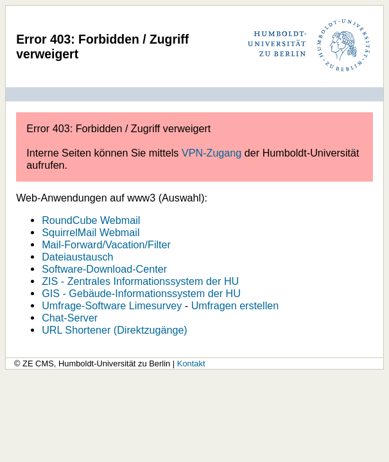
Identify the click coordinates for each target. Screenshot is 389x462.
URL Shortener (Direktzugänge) (114, 330)
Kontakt (191, 363)
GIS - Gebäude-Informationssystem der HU (141, 293)
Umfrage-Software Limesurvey (112, 305)
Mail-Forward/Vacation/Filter (106, 244)
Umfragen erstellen (235, 305)
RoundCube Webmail (91, 220)
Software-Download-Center (104, 269)
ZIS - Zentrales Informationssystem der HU (140, 281)
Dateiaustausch (77, 256)
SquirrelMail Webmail (90, 232)
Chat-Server (70, 317)
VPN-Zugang (211, 152)
